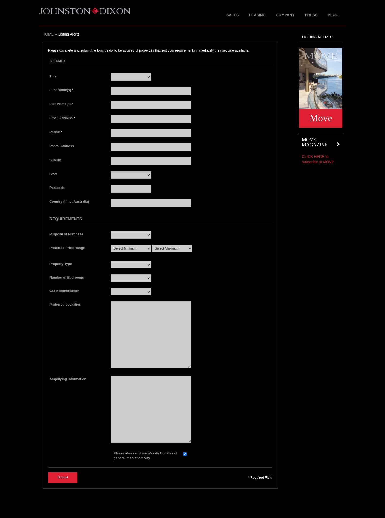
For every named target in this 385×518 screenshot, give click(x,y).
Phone (55, 132)
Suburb (55, 160)
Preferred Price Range (67, 248)
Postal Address (61, 146)
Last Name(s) (61, 104)
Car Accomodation (64, 291)
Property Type (60, 264)
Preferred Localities (65, 304)
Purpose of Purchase (66, 234)
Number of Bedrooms (66, 277)
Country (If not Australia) (69, 202)
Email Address (62, 118)
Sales (232, 15)
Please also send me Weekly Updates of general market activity (145, 455)
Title (52, 76)
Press (311, 15)
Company (285, 15)
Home (48, 34)
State (53, 174)
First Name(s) (61, 90)
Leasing (257, 15)
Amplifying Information (67, 379)
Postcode (57, 188)
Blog (333, 15)
